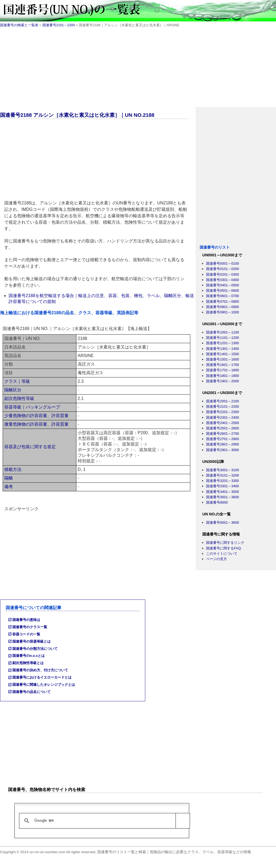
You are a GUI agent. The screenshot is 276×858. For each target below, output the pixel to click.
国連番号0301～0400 (222, 280)
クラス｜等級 (17, 381)
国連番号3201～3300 (222, 481)
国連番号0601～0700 (222, 296)
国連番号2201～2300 (222, 412)
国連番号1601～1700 (222, 365)
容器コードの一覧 (26, 634)
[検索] (103, 821)
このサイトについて (221, 554)
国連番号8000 (217, 502)
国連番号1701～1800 (222, 370)
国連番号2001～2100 (222, 401)
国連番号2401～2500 (222, 423)
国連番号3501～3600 (222, 497)
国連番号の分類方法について (35, 649)
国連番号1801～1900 (222, 376)
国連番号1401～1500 (222, 354)
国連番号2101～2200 (58, 25)
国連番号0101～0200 (222, 269)
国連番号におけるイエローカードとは (42, 677)
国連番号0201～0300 (222, 274)
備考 (8, 486)
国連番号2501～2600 (222, 428)
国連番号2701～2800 (222, 439)
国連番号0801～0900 (222, 307)
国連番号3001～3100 (222, 470)
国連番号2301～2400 (222, 417)
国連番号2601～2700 (222, 434)
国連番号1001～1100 (222, 332)
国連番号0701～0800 (222, 301)
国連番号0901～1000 (222, 312)
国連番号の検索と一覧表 (19, 25)
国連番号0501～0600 (222, 291)
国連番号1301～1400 (222, 349)
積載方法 (12, 469)
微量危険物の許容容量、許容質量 (36, 424)
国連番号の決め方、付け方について (40, 670)
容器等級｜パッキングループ (32, 407)
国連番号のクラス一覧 (29, 627)
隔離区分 (12, 390)
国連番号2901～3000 (222, 450)
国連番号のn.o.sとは (28, 656)
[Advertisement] (138, 69)
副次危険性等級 (19, 398)
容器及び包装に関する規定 (30, 446)
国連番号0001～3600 (222, 522)
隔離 (8, 478)
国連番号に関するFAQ (223, 548)
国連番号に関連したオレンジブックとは (43, 685)
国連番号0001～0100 (222, 263)
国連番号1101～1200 (222, 338)
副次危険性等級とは (28, 663)
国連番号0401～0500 (222, 285)
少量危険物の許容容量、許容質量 (36, 415)
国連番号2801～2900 (222, 444)
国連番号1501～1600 (222, 359)
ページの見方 (216, 559)
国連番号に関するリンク (225, 543)
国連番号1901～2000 (222, 381)
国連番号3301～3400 (222, 486)
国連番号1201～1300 (222, 343)
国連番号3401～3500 (222, 492)
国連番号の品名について (31, 692)
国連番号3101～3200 (222, 475)
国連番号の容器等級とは (31, 641)
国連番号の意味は (26, 620)
